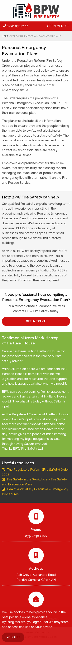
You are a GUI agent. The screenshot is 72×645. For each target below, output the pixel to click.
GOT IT (13, 637)
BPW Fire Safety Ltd (36, 10)
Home (5, 36)
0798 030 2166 (15, 26)
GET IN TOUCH (36, 321)
